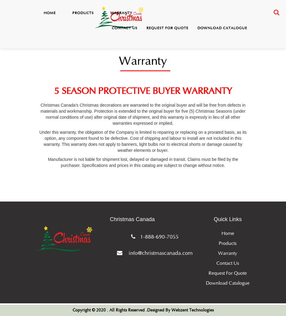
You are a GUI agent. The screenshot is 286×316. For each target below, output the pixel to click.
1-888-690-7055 (154, 236)
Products (83, 13)
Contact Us (124, 28)
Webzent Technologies (192, 310)
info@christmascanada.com (154, 253)
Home (50, 13)
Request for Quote (167, 28)
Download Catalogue (222, 28)
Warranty (121, 13)
